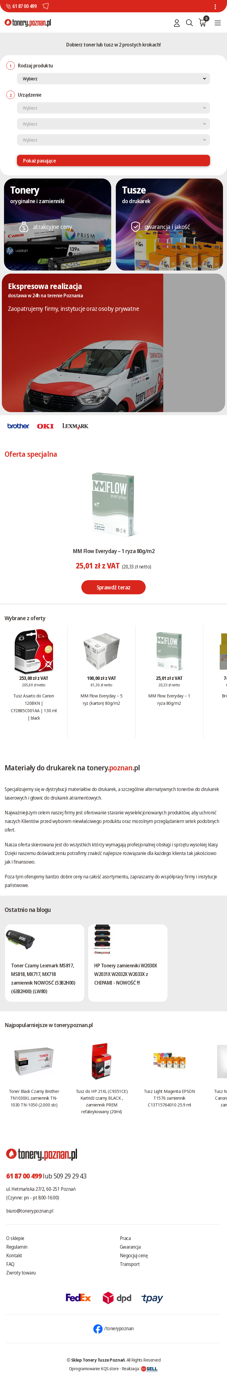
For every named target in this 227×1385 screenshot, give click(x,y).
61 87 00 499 (24, 6)
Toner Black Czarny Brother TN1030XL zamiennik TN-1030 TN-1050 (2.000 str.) (34, 1098)
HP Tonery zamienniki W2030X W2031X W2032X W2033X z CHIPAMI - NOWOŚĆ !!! (125, 974)
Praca (125, 1238)
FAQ (10, 1264)
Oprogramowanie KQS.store (94, 1368)
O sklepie (15, 1238)
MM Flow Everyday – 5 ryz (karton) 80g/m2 (101, 699)
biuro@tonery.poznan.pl (29, 1210)
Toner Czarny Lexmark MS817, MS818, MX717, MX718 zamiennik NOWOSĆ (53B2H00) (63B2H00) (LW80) (43, 978)
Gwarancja (130, 1246)
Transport (130, 1264)
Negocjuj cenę (134, 1255)
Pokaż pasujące (39, 160)
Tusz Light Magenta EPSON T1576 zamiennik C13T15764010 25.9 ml (169, 1098)
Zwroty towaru (21, 1272)
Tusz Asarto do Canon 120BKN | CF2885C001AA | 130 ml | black (34, 706)
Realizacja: (140, 1368)
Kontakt (14, 1255)
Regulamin (16, 1246)
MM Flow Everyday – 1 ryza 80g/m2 (114, 551)
